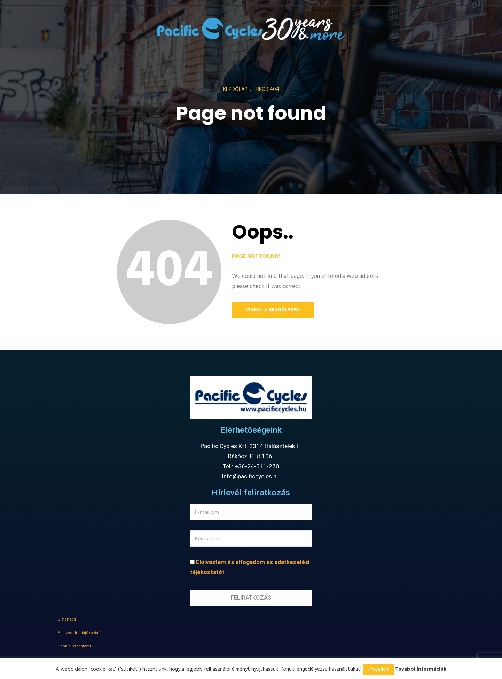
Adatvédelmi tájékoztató (80, 633)
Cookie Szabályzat (74, 646)
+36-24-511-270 (257, 466)
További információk (420, 669)
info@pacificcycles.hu (251, 476)
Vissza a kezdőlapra (273, 310)
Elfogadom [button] (378, 669)
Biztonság (67, 619)
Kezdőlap (235, 89)
